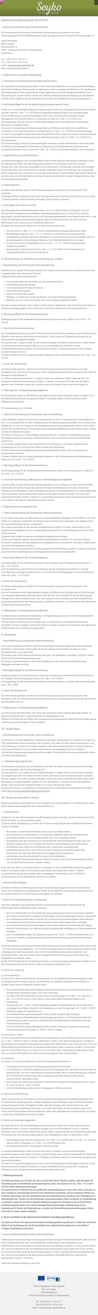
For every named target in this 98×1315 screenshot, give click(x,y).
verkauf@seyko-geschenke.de (20, 65)
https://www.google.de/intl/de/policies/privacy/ (28, 791)
